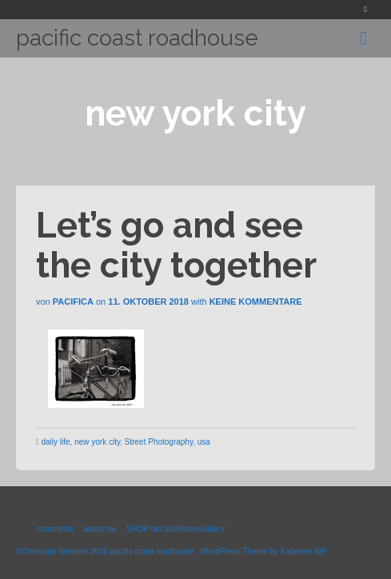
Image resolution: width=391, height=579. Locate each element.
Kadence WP (303, 551)
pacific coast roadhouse (137, 38)
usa (203, 441)
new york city (97, 441)
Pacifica (73, 301)
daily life (55, 441)
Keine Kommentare (255, 301)
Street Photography (159, 441)
